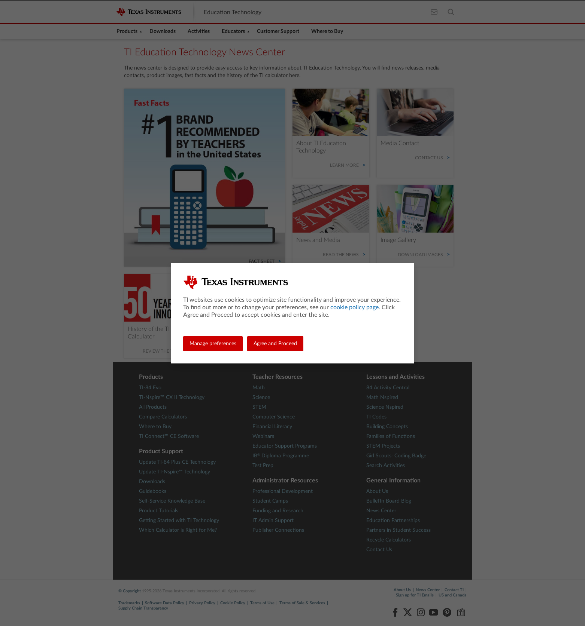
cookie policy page (354, 307)
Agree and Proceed (275, 343)
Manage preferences (213, 343)
